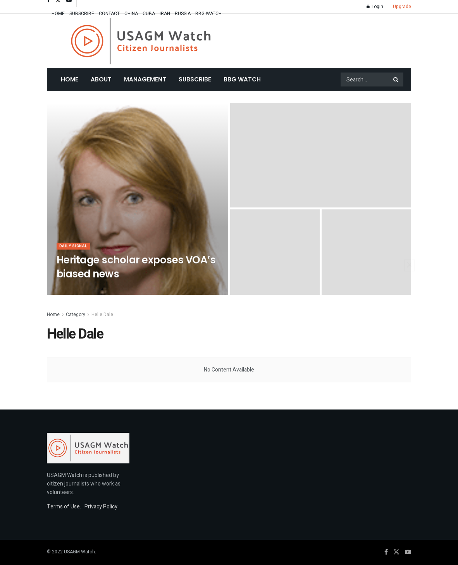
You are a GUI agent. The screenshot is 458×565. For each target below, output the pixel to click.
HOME (58, 13)
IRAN (165, 13)
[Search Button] (396, 79)
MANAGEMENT (145, 79)
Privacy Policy (100, 507)
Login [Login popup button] (375, 6)
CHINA (131, 13)
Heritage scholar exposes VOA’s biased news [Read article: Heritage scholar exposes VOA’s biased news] (136, 270)
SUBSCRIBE (81, 13)
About (101, 79)
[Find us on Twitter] (396, 552)
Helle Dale (102, 314)
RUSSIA (183, 13)
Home (69, 79)
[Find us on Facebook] (386, 552)
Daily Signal (75, 249)
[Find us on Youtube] (408, 552)
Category (75, 314)
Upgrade (402, 6)
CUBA (149, 13)
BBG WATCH (208, 13)
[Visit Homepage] (141, 41)
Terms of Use (63, 507)
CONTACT (109, 13)
